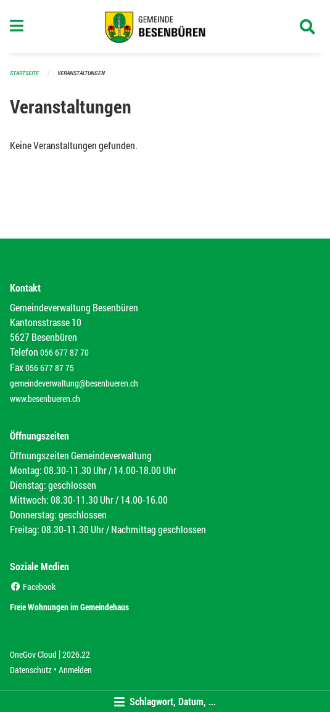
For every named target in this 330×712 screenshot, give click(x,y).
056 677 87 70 (64, 352)
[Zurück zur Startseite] (165, 26)
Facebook (33, 586)
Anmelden (75, 670)
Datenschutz (31, 670)
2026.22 (76, 654)
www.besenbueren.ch (45, 398)
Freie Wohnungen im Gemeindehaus (69, 607)
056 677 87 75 (49, 368)
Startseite (24, 73)
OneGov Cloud (33, 654)
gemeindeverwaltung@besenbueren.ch (74, 383)
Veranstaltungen (81, 73)
